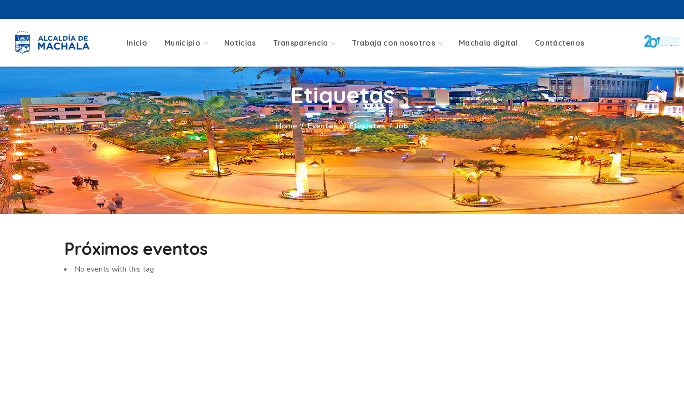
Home (286, 126)
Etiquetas (367, 126)
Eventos (323, 126)
